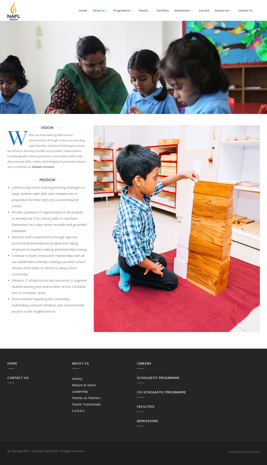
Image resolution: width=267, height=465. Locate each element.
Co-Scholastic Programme (161, 392)
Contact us (18, 378)
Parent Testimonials (86, 404)
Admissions (183, 10)
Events (145, 10)
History (77, 379)
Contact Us (245, 10)
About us (100, 10)
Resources (223, 10)
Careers (204, 10)
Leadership (80, 391)
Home (83, 10)
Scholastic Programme (158, 378)
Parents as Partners (86, 398)
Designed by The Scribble (244, 452)
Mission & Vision (84, 385)
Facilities (163, 10)
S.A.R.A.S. (78, 411)
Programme (123, 10)
